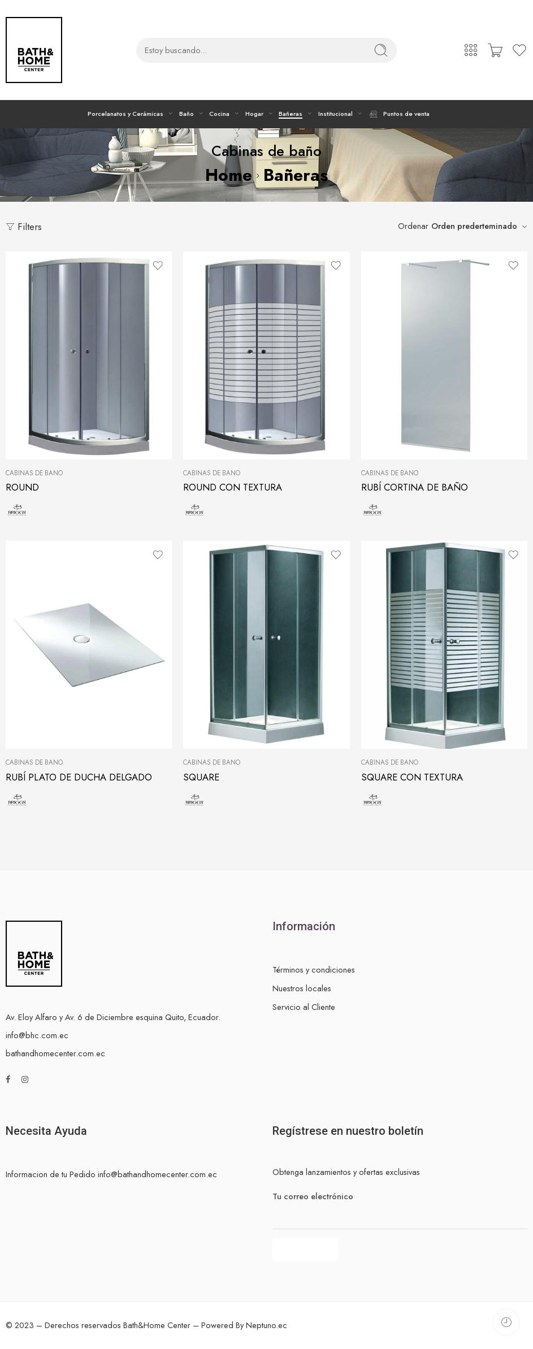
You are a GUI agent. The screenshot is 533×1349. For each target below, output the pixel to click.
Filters (24, 226)
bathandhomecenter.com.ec (55, 1053)
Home (228, 175)
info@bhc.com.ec (37, 1035)
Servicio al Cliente (303, 1007)
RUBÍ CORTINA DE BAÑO (414, 487)
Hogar (254, 113)
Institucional (335, 113)
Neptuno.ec (266, 1325)
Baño (186, 113)
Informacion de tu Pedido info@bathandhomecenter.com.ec (111, 1174)
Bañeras (290, 113)
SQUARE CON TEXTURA (412, 777)
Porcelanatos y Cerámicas (125, 113)
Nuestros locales (301, 988)
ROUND (22, 487)
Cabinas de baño (34, 473)
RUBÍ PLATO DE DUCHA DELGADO (79, 777)
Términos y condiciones (313, 969)
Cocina (219, 113)
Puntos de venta (399, 114)
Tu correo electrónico (400, 1196)
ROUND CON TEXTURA (232, 487)
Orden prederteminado (474, 226)
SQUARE (201, 777)
